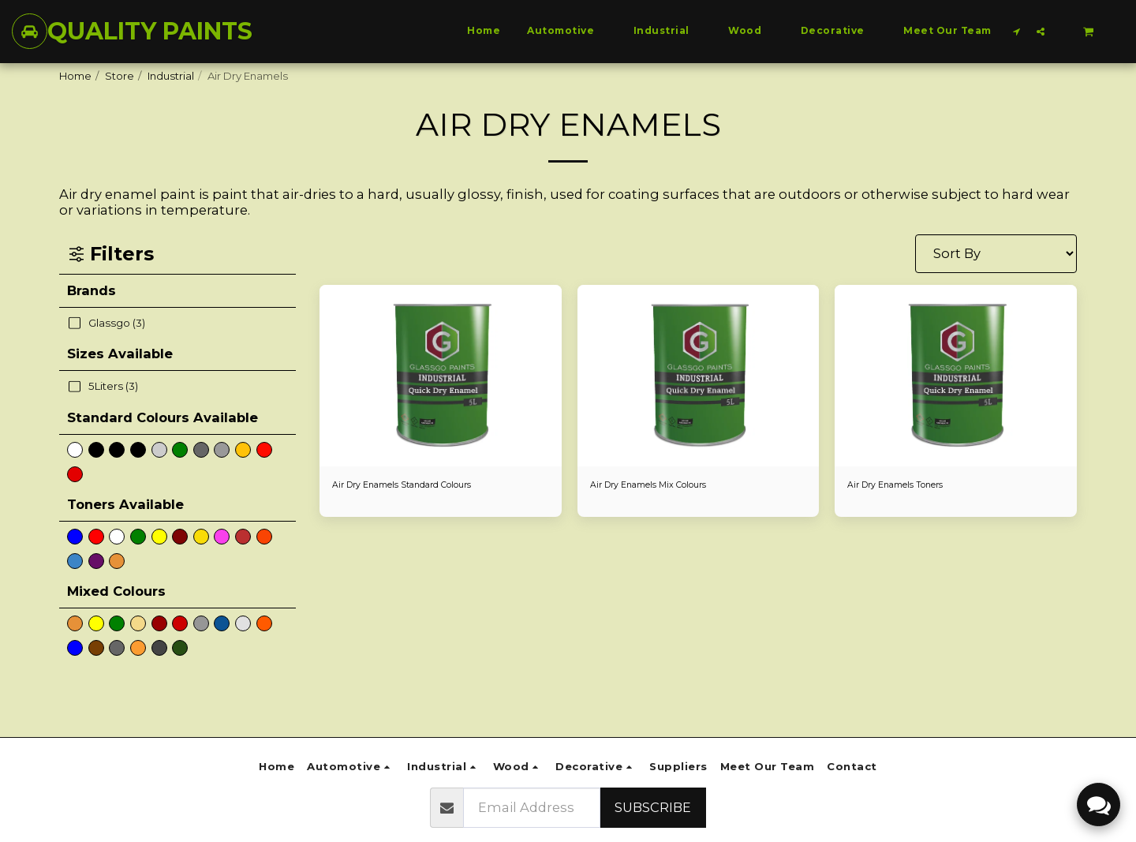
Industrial (171, 75)
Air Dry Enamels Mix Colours (661, 486)
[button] (1017, 31)
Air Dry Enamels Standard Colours (419, 486)
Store (119, 75)
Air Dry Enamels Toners (906, 486)
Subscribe (653, 807)
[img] (441, 375)
